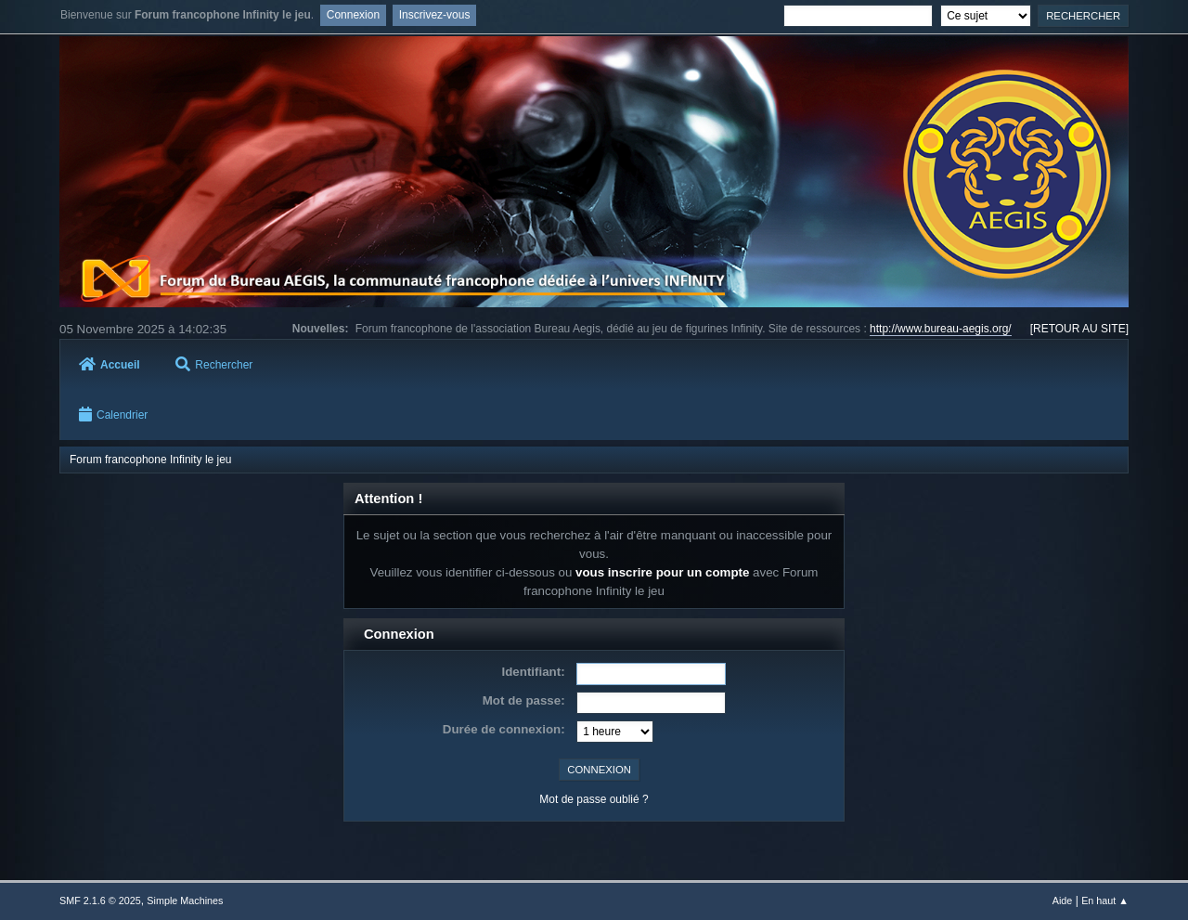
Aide (1062, 900)
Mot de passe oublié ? (593, 799)
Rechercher (213, 364)
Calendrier (113, 414)
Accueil (109, 364)
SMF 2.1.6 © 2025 (100, 900)
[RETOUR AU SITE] (1079, 328)
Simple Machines (185, 900)
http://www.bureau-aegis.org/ (941, 328)
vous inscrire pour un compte (662, 572)
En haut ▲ (1105, 900)
